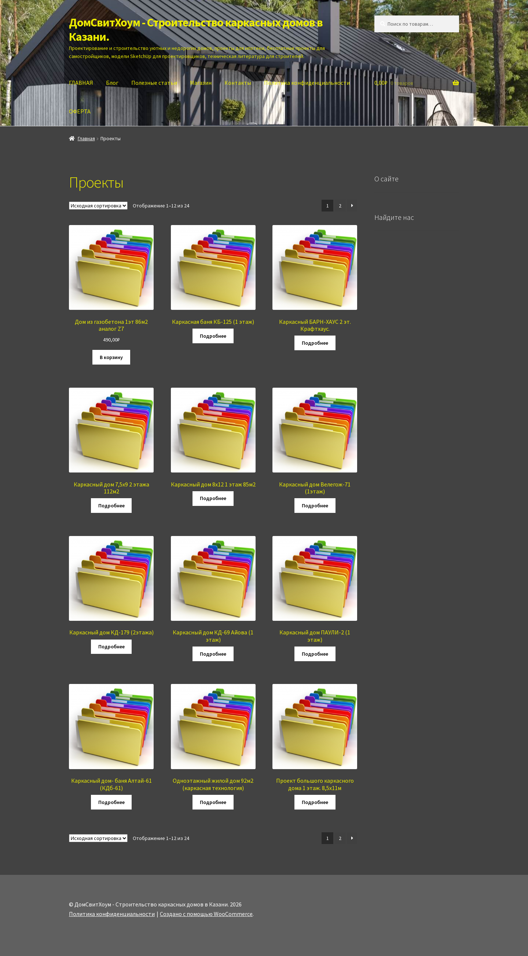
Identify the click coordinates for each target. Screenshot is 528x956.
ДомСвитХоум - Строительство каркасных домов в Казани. (196, 29)
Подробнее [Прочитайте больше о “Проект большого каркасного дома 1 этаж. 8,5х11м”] (315, 802)
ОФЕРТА (80, 111)
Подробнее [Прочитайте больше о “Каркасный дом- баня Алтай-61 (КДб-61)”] (111, 802)
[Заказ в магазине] (98, 206)
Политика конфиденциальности (307, 82)
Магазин (201, 82)
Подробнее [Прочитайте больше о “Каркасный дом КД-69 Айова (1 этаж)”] (213, 654)
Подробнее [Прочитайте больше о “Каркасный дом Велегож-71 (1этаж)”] (315, 505)
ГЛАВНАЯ (81, 82)
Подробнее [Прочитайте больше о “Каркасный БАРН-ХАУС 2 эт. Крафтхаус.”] (315, 343)
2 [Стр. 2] (340, 205)
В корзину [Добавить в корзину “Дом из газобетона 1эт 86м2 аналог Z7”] (111, 357)
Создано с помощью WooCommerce (206, 913)
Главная (86, 138)
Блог (112, 82)
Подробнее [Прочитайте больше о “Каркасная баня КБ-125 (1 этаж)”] (213, 336)
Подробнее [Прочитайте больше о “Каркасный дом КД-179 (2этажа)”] (111, 646)
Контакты (237, 82)
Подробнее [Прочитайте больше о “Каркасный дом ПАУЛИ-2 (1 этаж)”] (315, 654)
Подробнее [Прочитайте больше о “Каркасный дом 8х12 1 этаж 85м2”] (213, 498)
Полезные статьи (154, 82)
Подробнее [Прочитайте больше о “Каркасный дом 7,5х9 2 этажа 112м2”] (111, 505)
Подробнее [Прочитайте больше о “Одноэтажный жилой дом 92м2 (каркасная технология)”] (213, 802)
